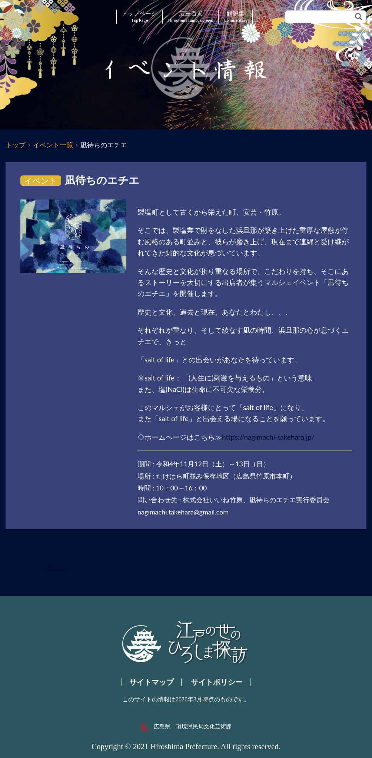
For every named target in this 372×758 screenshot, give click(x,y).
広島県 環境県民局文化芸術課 (186, 727)
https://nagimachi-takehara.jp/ (268, 437)
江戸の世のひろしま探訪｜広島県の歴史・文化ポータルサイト (50, 16)
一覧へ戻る (54, 570)
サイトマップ (151, 682)
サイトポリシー (217, 682)
